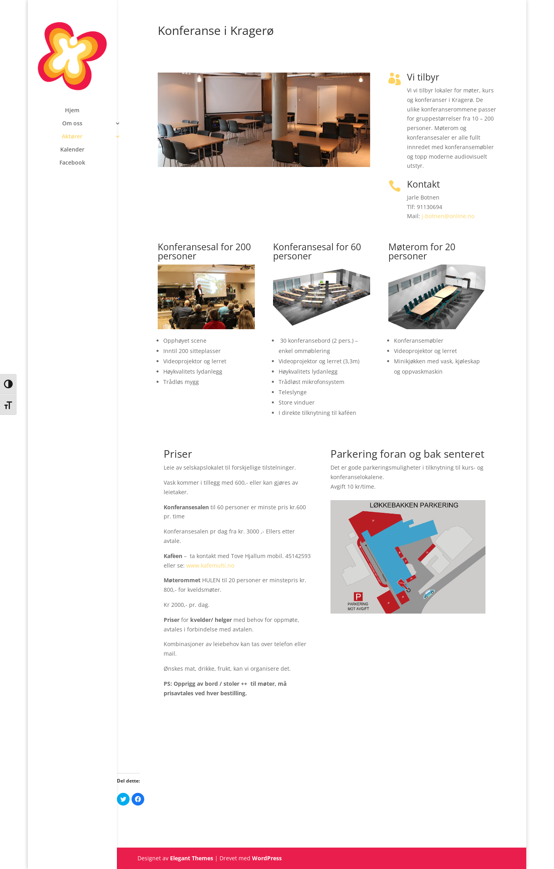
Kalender (72, 150)
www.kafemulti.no (210, 565)
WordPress (267, 858)
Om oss (72, 124)
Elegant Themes (191, 858)
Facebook (72, 163)
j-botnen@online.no (448, 216)
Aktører (72, 137)
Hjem (72, 110)
